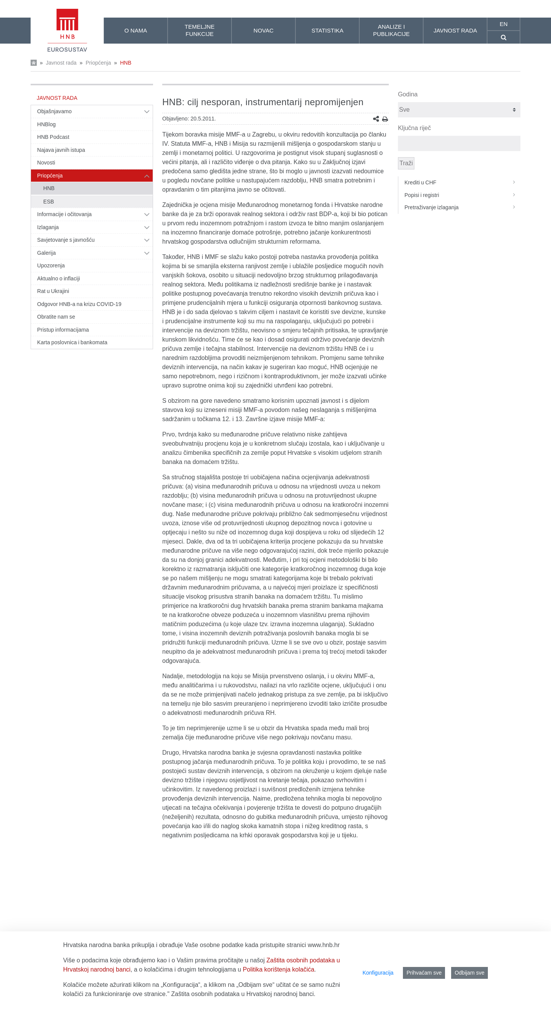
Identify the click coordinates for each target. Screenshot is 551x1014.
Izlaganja (48, 227)
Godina (408, 94)
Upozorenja (51, 265)
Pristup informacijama (63, 330)
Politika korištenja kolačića (279, 969)
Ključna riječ (414, 128)
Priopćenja (98, 63)
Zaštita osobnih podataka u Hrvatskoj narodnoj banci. (243, 994)
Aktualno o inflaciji (58, 278)
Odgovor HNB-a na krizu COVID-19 (79, 304)
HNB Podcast (53, 137)
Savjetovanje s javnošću (66, 240)
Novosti (46, 163)
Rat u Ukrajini (53, 291)
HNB (126, 63)
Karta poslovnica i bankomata (72, 342)
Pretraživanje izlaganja (462, 207)
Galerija (46, 253)
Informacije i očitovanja (64, 214)
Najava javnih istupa (61, 150)
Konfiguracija (377, 973)
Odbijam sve (469, 973)
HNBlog (46, 124)
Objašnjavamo (54, 111)
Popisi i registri (462, 195)
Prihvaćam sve (424, 973)
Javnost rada (61, 63)
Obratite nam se (56, 317)
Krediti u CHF (462, 182)
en (504, 24)
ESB (48, 202)
